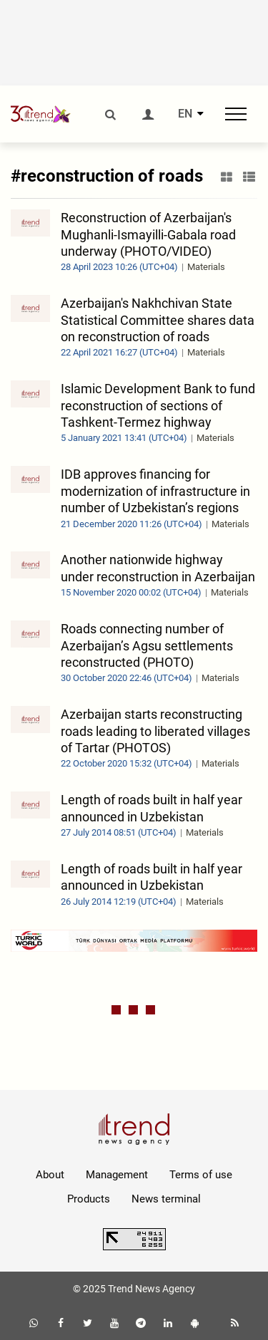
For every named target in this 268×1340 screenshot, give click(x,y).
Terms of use (200, 1174)
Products (88, 1199)
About (50, 1174)
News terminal (166, 1199)
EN (185, 114)
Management (117, 1174)
